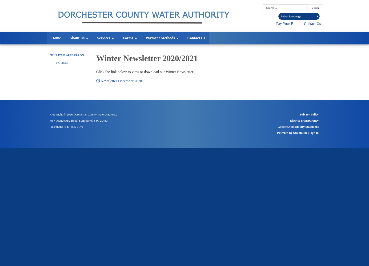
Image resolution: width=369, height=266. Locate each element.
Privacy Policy (309, 114)
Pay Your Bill (286, 24)
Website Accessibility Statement (298, 126)
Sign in (314, 133)
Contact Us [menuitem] (196, 38)
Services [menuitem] (103, 38)
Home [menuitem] (56, 38)
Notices (62, 62)
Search (315, 8)
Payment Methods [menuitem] (160, 38)
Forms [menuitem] (128, 38)
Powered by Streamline (292, 133)
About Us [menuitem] (76, 38)
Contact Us (312, 24)
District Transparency (304, 120)
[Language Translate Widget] (299, 16)
